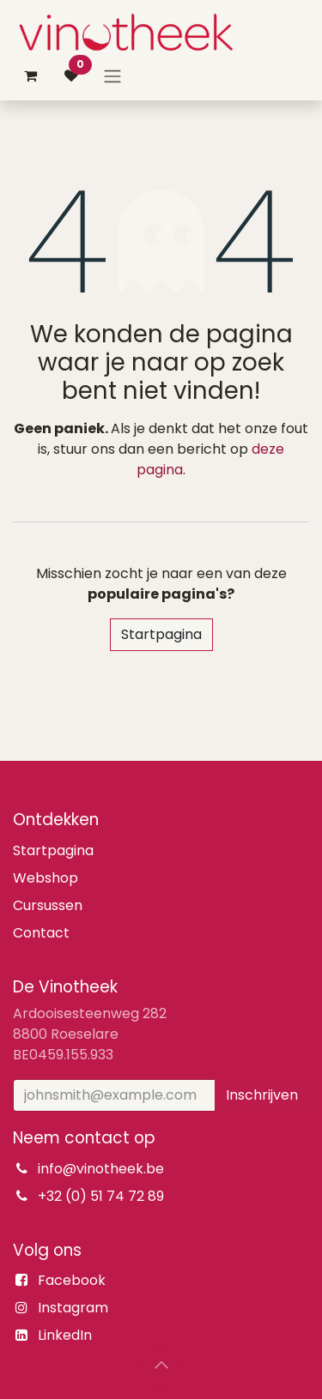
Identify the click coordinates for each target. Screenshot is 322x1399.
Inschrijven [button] (262, 1095)
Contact (41, 933)
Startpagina (161, 634)
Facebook (72, 1280)
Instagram (73, 1308)
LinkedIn (65, 1335)
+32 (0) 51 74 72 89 (101, 1196)
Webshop (45, 878)
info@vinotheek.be (101, 1169)
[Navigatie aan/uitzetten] (112, 75)
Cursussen (47, 905)
